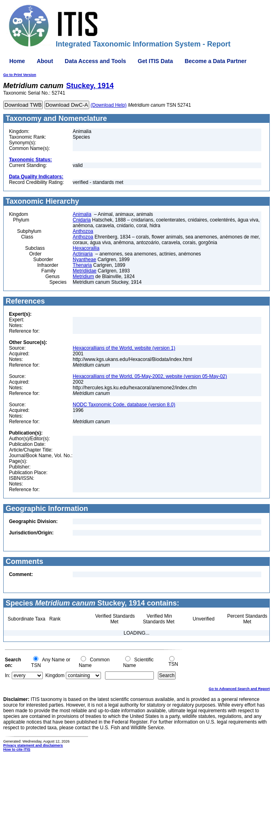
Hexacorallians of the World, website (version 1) (124, 348)
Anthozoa (83, 231)
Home (17, 61)
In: (7, 675)
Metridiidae (85, 271)
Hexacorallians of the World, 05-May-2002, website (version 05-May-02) (150, 376)
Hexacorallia (86, 248)
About (45, 61)
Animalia (82, 214)
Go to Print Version (19, 75)
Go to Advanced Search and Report (239, 689)
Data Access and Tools (95, 61)
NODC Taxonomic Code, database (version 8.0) (124, 404)
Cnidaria (82, 220)
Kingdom (54, 675)
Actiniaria (82, 254)
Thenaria (82, 265)
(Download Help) (108, 105)
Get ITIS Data (155, 61)
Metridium (83, 276)
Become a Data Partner (215, 61)
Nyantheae (84, 259)
